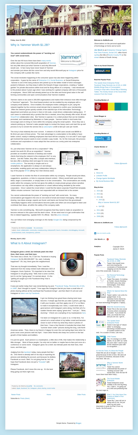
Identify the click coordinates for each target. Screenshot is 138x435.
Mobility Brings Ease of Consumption (107, 87)
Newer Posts (15, 395)
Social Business (57, 80)
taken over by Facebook (30, 293)
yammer (37, 232)
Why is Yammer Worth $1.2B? (30, 45)
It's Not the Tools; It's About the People (109, 351)
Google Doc (57, 220)
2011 (99, 210)
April (100, 206)
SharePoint (15, 117)
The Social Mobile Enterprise (113, 379)
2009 (99, 216)
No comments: (38, 228)
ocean (96, 57)
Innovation (64, 230)
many (43, 61)
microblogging (73, 230)
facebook (24, 388)
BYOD (27, 171)
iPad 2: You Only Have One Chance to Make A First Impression (116, 396)
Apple (18, 388)
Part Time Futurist (101, 53)
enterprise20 (51, 230)
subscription (48, 127)
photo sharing (42, 388)
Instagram (73, 70)
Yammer (52, 63)
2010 (99, 213)
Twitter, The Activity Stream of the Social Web (110, 92)
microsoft (81, 230)
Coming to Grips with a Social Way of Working (110, 89)
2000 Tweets (111, 337)
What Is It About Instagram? (29, 243)
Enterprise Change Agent (116, 50)
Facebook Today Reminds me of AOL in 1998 (110, 85)
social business (16, 232)
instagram (34, 388)
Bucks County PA (114, 55)
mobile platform (17, 163)
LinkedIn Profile (101, 176)
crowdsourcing (42, 230)
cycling (97, 55)
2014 (99, 191)
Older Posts (81, 395)
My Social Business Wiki (104, 181)
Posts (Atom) (24, 398)
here (84, 313)
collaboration (25, 230)
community (33, 230)
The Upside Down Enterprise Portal (106, 83)
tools (23, 232)
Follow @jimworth (121, 163)
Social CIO (113, 53)
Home (49, 395)
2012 (99, 197)
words (48, 61)
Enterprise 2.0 (44, 80)
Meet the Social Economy (116, 307)
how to (58, 230)
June (100, 200)
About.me (99, 173)
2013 (99, 194)
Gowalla (42, 362)
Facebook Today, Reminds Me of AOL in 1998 (116, 260)
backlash (27, 352)
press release (62, 215)
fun (29, 388)
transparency (30, 232)
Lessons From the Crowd (103, 94)
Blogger (78, 423)
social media (51, 388)
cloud (18, 230)
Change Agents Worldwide (105, 178)
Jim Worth (98, 50)
